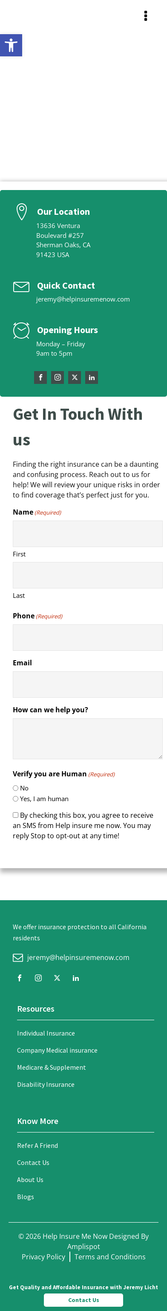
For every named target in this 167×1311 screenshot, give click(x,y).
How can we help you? (50, 709)
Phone (37, 616)
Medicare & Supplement (51, 1067)
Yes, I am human (44, 798)
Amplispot (83, 1246)
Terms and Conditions (110, 1256)
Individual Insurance (46, 1033)
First (19, 554)
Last (19, 595)
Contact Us (33, 1162)
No (24, 788)
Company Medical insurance (57, 1050)
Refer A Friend (37, 1145)
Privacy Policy (43, 1256)
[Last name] (88, 575)
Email (22, 662)
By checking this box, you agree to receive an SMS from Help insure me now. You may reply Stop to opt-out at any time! (83, 825)
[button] (11, 45)
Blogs (25, 1196)
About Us (30, 1179)
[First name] (88, 534)
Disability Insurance (46, 1084)
